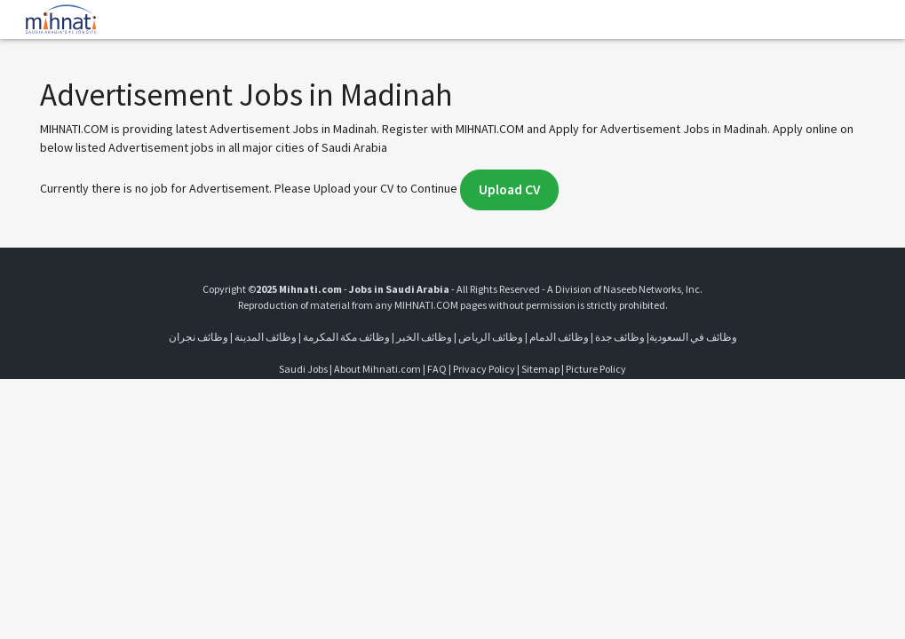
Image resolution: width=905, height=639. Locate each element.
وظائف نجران (198, 336)
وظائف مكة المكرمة (346, 336)
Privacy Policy (484, 368)
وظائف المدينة (265, 336)
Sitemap (540, 368)
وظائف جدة (620, 336)
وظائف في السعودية (693, 336)
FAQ (437, 368)
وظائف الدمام (559, 336)
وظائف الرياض (490, 336)
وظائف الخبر (424, 336)
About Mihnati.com (378, 368)
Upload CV (509, 189)
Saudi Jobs (303, 368)
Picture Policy (596, 368)
